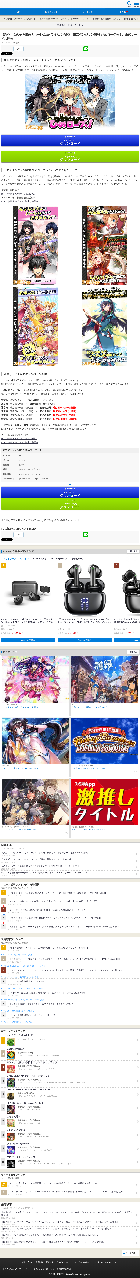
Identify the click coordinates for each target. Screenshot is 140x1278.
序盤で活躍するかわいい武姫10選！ (19, 193)
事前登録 (61, 25)
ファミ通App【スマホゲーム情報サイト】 (19, 19)
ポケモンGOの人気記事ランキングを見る (18, 1011)
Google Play (70, 157)
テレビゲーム (78, 558)
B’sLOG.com (111, 1262)
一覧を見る (133, 551)
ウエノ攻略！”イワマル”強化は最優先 (19, 201)
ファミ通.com (97, 1262)
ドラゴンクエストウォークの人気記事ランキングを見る (24, 966)
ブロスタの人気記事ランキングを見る (17, 1022)
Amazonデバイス (59, 558)
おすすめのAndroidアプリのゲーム (55, 19)
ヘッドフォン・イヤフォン (16, 558)
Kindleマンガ (39, 558)
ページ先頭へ (131, 1253)
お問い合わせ (27, 1262)
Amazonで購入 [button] (28, 640)
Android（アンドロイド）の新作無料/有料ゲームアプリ (97, 19)
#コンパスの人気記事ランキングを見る (17, 955)
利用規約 (40, 1262)
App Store (70, 140)
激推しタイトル (75, 25)
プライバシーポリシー (66, 1262)
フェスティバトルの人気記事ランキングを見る (20, 977)
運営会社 (50, 1262)
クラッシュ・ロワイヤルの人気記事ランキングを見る (23, 988)
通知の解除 (83, 1262)
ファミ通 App (11, 4)
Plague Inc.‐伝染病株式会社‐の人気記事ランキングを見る (23, 1000)
